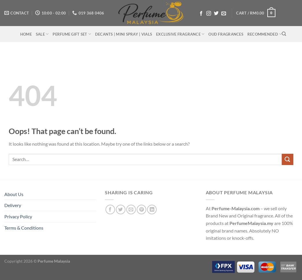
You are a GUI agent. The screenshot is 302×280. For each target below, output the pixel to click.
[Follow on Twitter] (216, 13)
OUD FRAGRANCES (225, 34)
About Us (13, 194)
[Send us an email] (223, 13)
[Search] (284, 33)
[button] (255, 13)
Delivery (12, 205)
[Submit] (287, 159)
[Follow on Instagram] (208, 13)
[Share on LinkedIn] (152, 209)
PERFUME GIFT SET (72, 34)
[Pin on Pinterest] (141, 209)
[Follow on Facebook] (201, 13)
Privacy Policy (18, 216)
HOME (26, 34)
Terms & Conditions (23, 227)
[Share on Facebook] (110, 209)
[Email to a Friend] (131, 209)
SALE (42, 34)
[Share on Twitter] (120, 209)
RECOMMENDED (264, 34)
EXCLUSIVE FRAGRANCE (180, 34)
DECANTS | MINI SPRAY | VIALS (123, 34)
